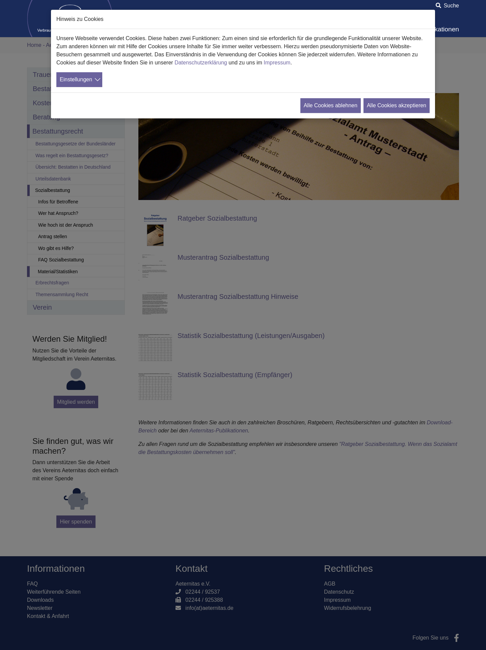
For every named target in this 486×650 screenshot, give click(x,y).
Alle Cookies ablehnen (330, 105)
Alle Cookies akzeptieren (396, 105)
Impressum (277, 62)
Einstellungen (76, 79)
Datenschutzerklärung (200, 62)
